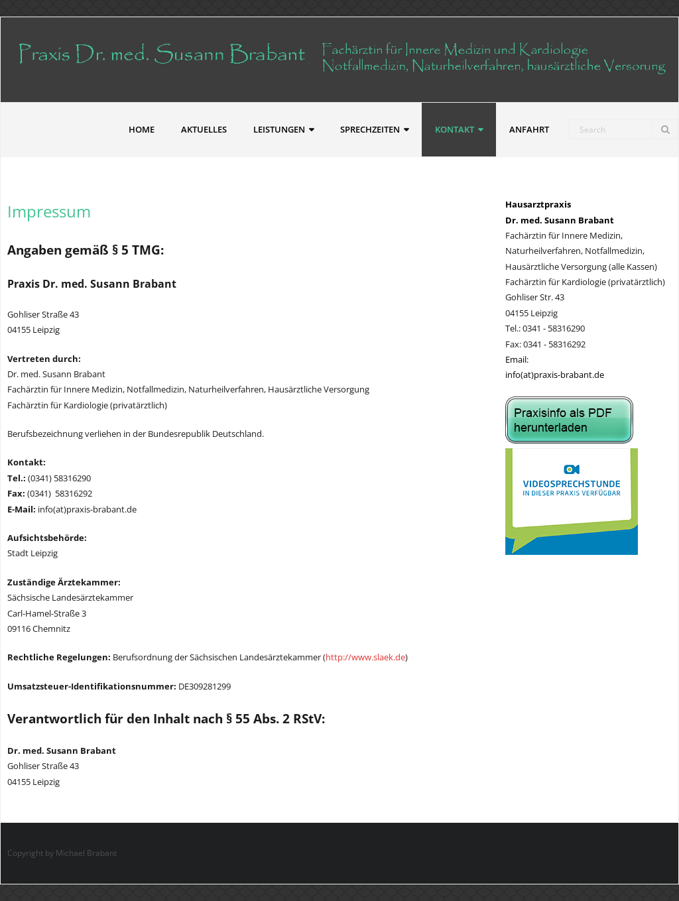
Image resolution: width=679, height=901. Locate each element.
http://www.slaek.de (365, 657)
